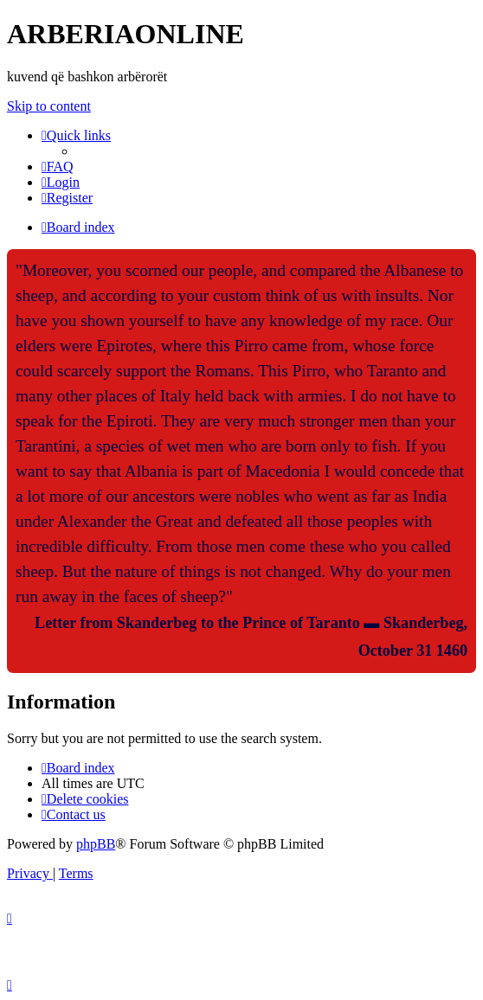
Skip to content (49, 106)
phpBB (95, 844)
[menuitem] (58, 166)
